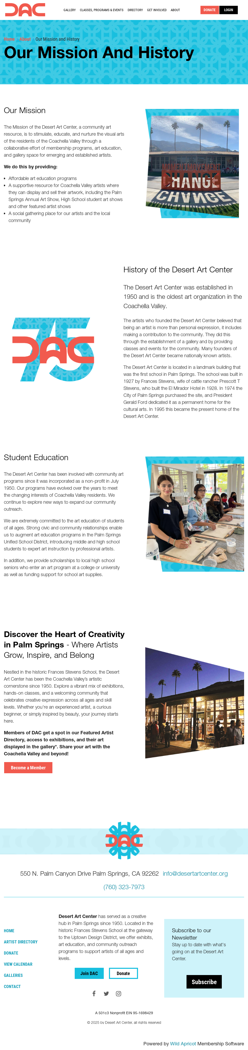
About (25, 39)
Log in (228, 10)
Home (9, 39)
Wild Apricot (183, 1044)
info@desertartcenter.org (195, 873)
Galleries (13, 975)
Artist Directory (21, 941)
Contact (12, 986)
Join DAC (89, 973)
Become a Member (28, 767)
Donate (11, 953)
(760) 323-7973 (124, 887)
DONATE (210, 10)
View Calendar (18, 964)
